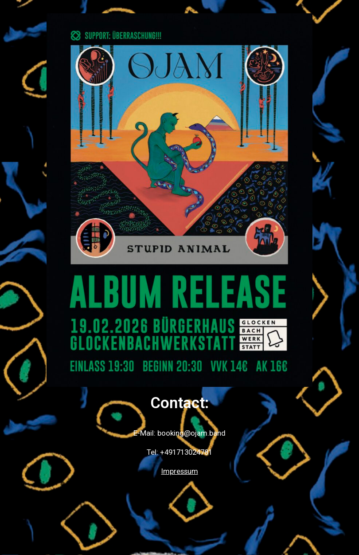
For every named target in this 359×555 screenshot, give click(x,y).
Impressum (179, 471)
